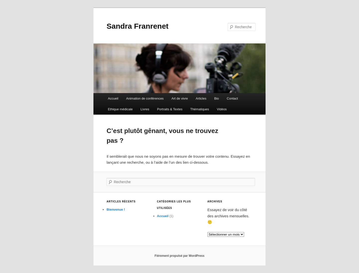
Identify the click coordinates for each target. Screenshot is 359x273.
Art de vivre (180, 98)
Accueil (113, 98)
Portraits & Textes (169, 109)
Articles (201, 98)
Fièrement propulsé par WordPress (179, 256)
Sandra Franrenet (137, 26)
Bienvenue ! (115, 209)
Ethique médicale (120, 109)
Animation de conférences (145, 98)
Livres (145, 109)
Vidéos (222, 109)
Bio (216, 98)
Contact (232, 98)
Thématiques (199, 109)
